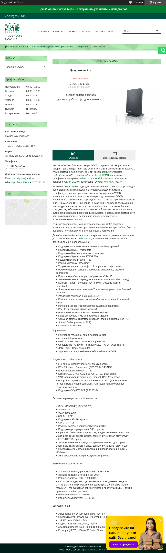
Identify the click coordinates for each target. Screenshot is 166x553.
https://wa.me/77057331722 (32, 182)
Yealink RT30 (84, 238)
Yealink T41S (85, 178)
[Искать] (157, 31)
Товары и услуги (76, 31)
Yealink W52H (67, 175)
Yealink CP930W (113, 181)
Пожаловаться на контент (96, 550)
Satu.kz (97, 547)
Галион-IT (98, 31)
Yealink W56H (101, 175)
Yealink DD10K (71, 181)
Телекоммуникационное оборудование (51, 46)
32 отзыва (138, 2)
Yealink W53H (84, 175)
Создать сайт (7, 2)
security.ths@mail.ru (23, 178)
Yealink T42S (102, 178)
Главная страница (50, 31)
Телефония (81, 46)
